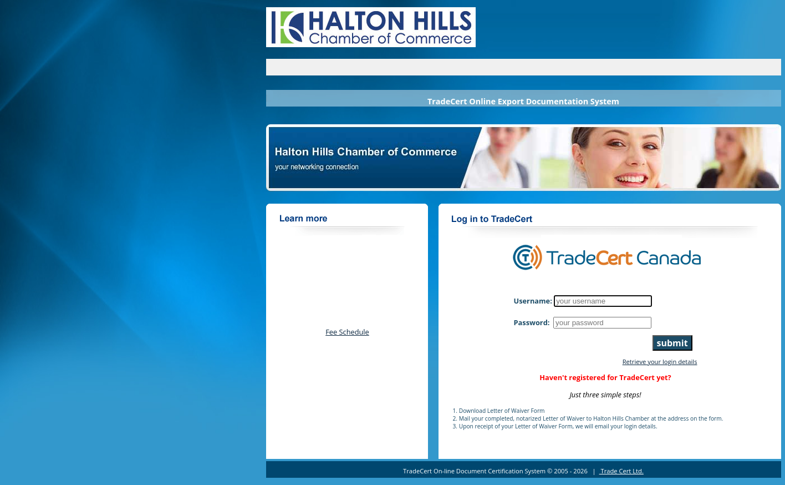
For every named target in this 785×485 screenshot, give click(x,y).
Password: (533, 322)
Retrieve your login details (660, 361)
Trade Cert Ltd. (621, 471)
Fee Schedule (347, 332)
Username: (533, 301)
